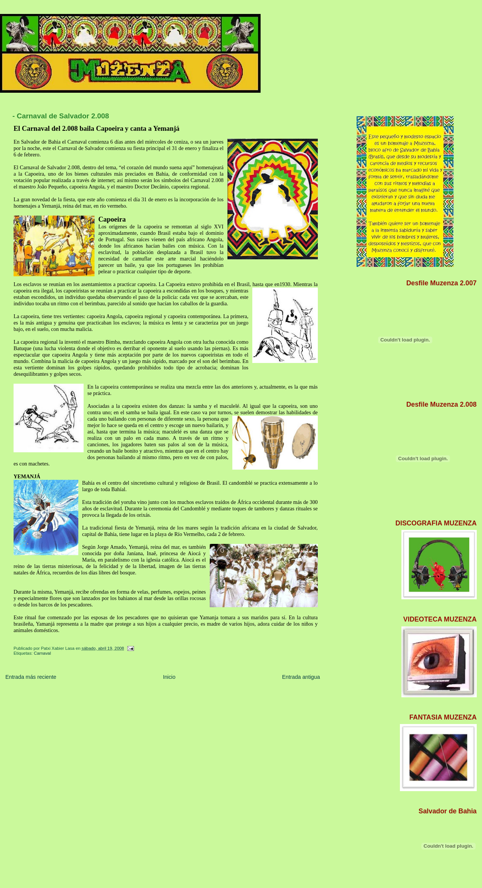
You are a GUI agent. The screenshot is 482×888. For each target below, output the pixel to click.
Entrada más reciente (30, 677)
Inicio (169, 677)
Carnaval (42, 653)
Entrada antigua (301, 677)
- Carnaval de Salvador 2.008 (60, 116)
